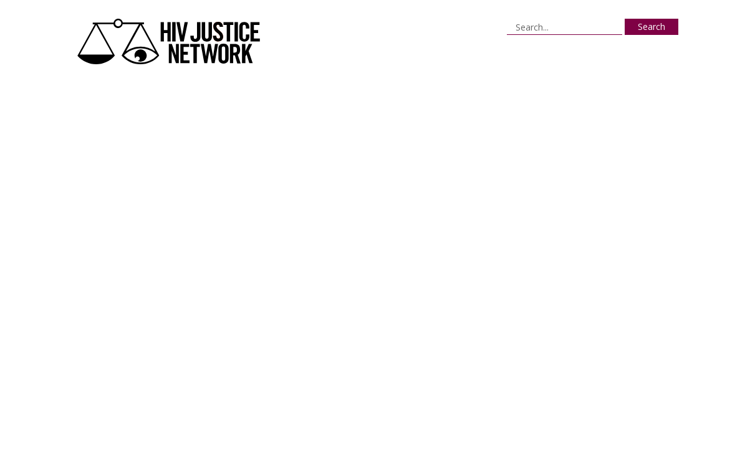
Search (651, 26)
